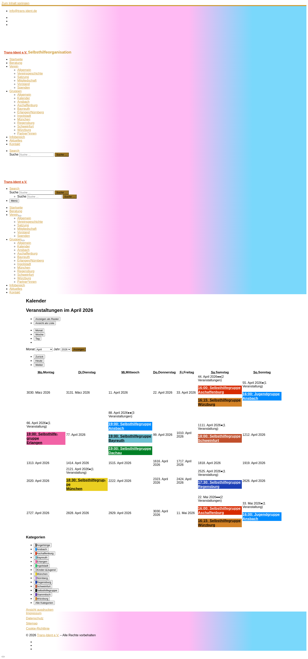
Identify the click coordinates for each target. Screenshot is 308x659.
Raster (47, 319)
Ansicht (39, 609)
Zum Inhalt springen (15, 3)
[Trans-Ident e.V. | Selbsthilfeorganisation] (26, 48)
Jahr (57, 349)
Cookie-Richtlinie (38, 628)
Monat (39, 330)
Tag (37, 338)
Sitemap (32, 623)
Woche (39, 334)
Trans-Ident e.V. (48, 635)
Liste (44, 323)
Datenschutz (34, 618)
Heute (38, 360)
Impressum (33, 613)
